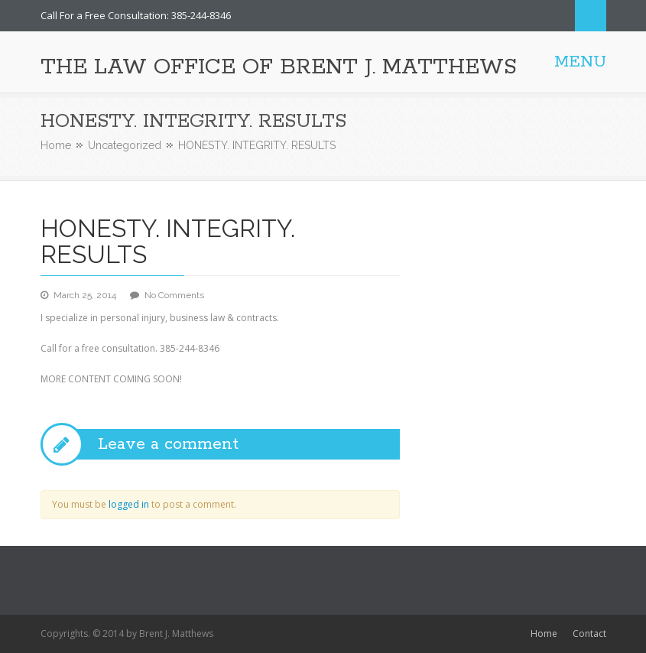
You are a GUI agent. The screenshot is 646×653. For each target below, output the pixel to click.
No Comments (174, 295)
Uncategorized (124, 145)
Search (590, 15)
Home (56, 145)
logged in (129, 504)
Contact (589, 633)
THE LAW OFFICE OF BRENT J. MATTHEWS (279, 67)
